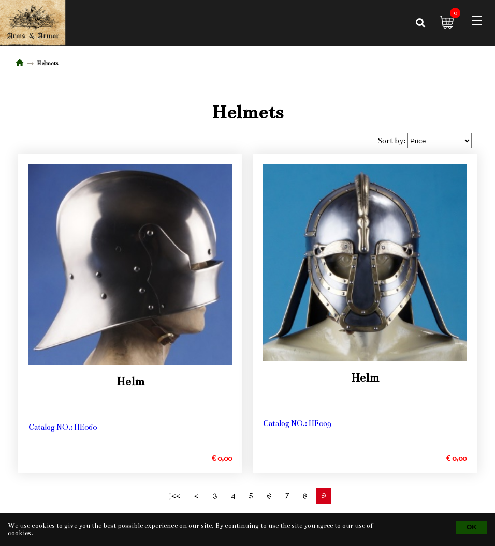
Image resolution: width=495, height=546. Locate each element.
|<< (175, 496)
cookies (19, 533)
